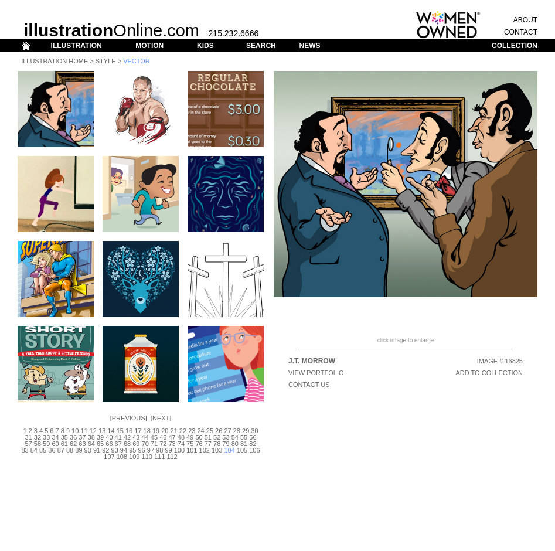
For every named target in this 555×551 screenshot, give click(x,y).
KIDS (205, 46)
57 (28, 443)
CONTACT (520, 32)
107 (109, 456)
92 (105, 450)
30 (254, 430)
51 (208, 437)
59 (46, 443)
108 (122, 456)
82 (252, 443)
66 (109, 443)
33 (46, 437)
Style (106, 60)
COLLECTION (514, 46)
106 (254, 450)
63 (82, 443)
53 (225, 437)
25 (209, 430)
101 (191, 450)
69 (135, 443)
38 (91, 437)
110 (147, 456)
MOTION (149, 46)
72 (162, 443)
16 (128, 430)
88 (69, 450)
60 (55, 443)
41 (118, 437)
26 (218, 430)
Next (160, 417)
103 (217, 450)
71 (154, 443)
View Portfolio (316, 372)
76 (198, 443)
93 (114, 450)
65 (100, 443)
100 (179, 450)
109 (134, 456)
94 (123, 450)
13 (101, 430)
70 (145, 443)
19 (155, 430)
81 (243, 443)
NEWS (309, 46)
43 (135, 437)
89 (78, 450)
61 (64, 443)
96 (141, 450)
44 (145, 437)
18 (147, 430)
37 (82, 437)
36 (73, 437)
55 (243, 437)
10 (75, 430)
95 (132, 450)
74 (181, 443)
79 (225, 443)
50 (198, 437)
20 (164, 430)
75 (189, 443)
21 (174, 430)
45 (154, 437)
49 (189, 437)
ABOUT (525, 20)
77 (208, 443)
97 (150, 450)
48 (181, 437)
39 (100, 437)
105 (242, 450)
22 (182, 430)
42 (127, 437)
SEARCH (261, 46)
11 (83, 430)
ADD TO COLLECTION (489, 372)
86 (51, 450)
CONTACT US (309, 384)
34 (55, 437)
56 (252, 437)
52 (216, 437)
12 (93, 430)
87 (60, 450)
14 (110, 430)
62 (73, 443)
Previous (128, 417)
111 (159, 456)
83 (24, 450)
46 (162, 437)
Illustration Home (54, 60)
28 (236, 430)
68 (127, 443)
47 (171, 437)
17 (137, 430)
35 (64, 437)
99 (168, 450)
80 (235, 443)
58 (37, 443)
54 (235, 437)
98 (159, 450)
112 (171, 456)
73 (171, 443)
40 (109, 437)
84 (34, 450)
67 (118, 443)
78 (216, 443)
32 (37, 437)
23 (191, 430)
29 (245, 430)
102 (204, 450)
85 (42, 450)
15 (120, 430)
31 (28, 437)
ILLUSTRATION (76, 46)
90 (87, 450)
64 (91, 443)
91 (96, 450)
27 (227, 430)
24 (200, 430)
